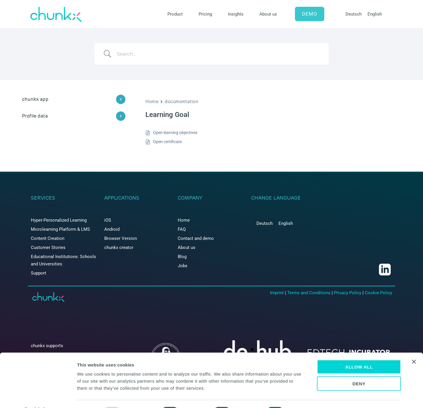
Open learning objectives (175, 132)
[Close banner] (414, 346)
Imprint (277, 292)
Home (151, 101)
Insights (236, 14)
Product (175, 14)
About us (268, 14)
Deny (359, 368)
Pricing (205, 14)
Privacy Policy (347, 292)
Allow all (359, 351)
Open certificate (167, 141)
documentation (181, 101)
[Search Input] (218, 54)
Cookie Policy (378, 292)
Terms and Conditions (308, 292)
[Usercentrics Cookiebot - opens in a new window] (38, 396)
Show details (308, 396)
